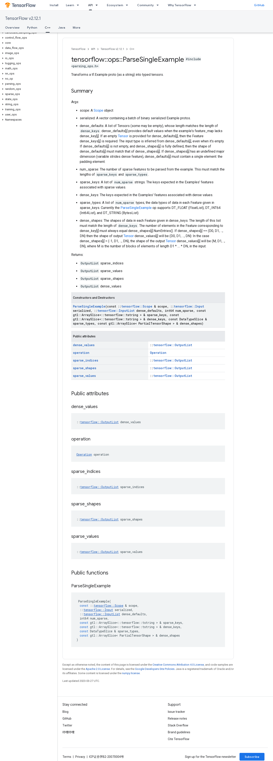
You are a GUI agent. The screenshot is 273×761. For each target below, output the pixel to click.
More (76, 27)
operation (81, 353)
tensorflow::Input (189, 306)
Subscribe (252, 757)
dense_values (83, 345)
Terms (66, 756)
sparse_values (84, 376)
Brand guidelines (179, 732)
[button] (28, 32)
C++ (132, 49)
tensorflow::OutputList (172, 345)
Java (61, 27)
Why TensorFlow (179, 5)
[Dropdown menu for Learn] (79, 5)
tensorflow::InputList (116, 311)
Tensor (123, 136)
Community (145, 5)
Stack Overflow (178, 725)
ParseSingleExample (136, 208)
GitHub (259, 5)
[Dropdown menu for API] (98, 5)
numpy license (131, 673)
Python (32, 27)
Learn (70, 5)
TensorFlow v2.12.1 (23, 18)
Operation (158, 353)
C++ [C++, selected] (48, 27)
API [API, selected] (90, 5)
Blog (65, 711)
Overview (12, 27)
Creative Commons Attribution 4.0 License (178, 664)
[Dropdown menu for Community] (159, 5)
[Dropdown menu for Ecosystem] (128, 5)
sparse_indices (85, 360)
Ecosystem (115, 5)
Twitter (67, 725)
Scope (98, 110)
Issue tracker (176, 711)
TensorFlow (78, 49)
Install (54, 5)
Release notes (177, 718)
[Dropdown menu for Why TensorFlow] (196, 5)
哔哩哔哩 (68, 732)
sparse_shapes (84, 368)
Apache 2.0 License (98, 669)
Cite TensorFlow (178, 739)
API (93, 49)
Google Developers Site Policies (154, 669)
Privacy (80, 756)
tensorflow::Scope (136, 306)
